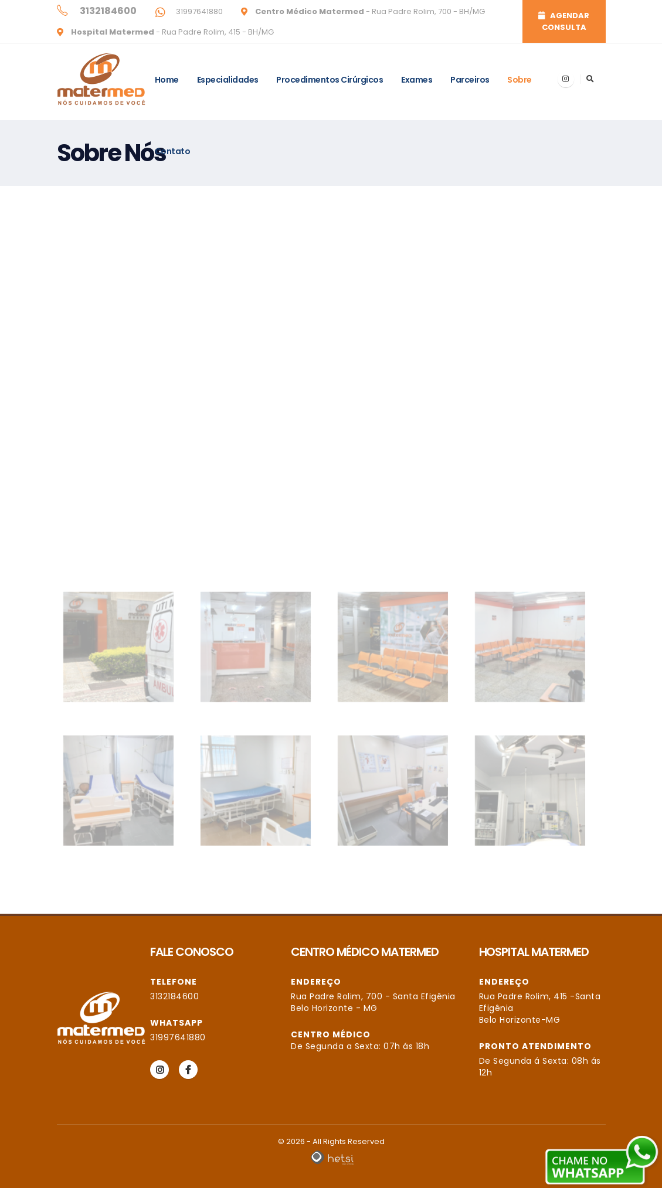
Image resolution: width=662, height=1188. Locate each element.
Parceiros (470, 80)
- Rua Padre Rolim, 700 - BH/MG (369, 11)
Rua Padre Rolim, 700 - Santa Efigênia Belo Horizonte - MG (373, 1002)
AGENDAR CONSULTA (563, 21)
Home (167, 80)
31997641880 (198, 11)
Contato (173, 151)
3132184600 (174, 996)
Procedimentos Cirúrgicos (329, 80)
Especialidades (228, 80)
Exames (416, 80)
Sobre (519, 80)
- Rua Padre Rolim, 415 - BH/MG (171, 32)
